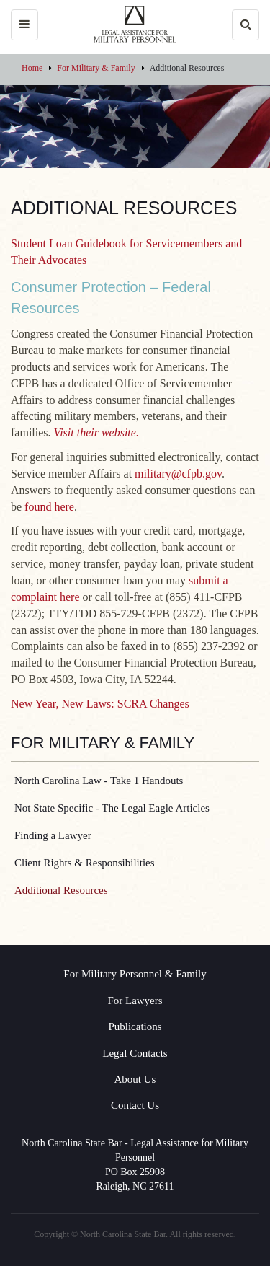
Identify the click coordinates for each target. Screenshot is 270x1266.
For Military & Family (96, 68)
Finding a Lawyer (52, 835)
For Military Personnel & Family (134, 974)
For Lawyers (134, 1000)
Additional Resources (61, 890)
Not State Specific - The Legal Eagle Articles (112, 808)
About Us (135, 1079)
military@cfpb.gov (178, 473)
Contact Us (135, 1105)
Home (32, 68)
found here (49, 507)
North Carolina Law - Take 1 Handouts (98, 780)
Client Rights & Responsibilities (84, 863)
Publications (134, 1026)
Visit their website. (96, 432)
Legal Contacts (134, 1053)
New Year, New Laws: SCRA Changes (100, 704)
